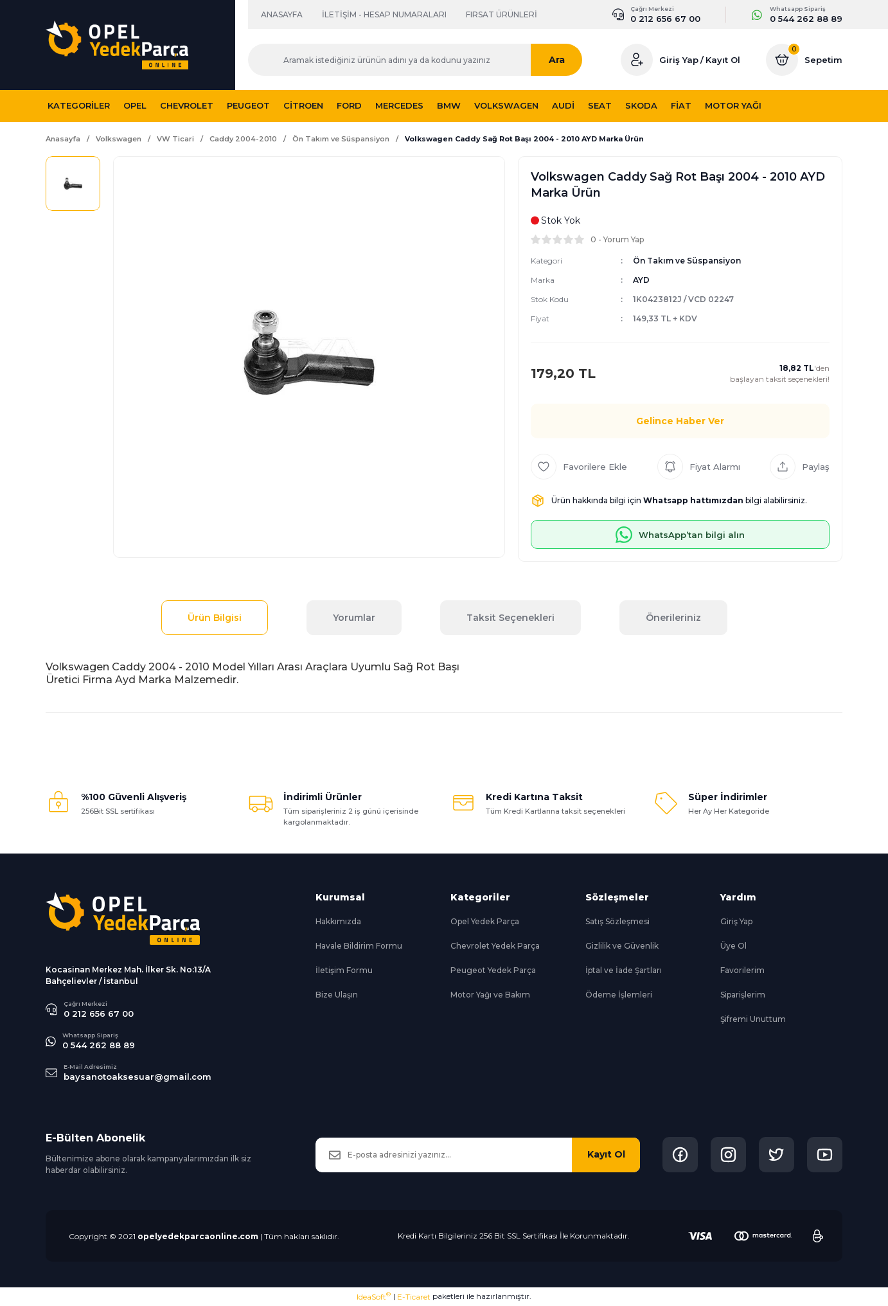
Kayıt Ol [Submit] (606, 1154)
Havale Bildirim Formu (358, 946)
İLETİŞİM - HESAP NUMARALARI (384, 14)
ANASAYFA (282, 14)
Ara (570, 60)
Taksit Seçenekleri (510, 617)
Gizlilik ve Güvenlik (622, 946)
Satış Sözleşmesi (617, 921)
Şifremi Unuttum (753, 1019)
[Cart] (804, 60)
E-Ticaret (414, 1297)
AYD (641, 280)
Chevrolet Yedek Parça (495, 946)
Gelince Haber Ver (680, 421)
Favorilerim (742, 970)
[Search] (421, 60)
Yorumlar (354, 617)
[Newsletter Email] (477, 1155)
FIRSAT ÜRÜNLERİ (501, 14)
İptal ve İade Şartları (623, 970)
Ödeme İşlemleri (618, 994)
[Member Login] (636, 59)
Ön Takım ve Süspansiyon (687, 260)
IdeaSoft (374, 1296)
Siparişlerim (742, 994)
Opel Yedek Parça (484, 921)
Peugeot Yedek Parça (493, 970)
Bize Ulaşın (336, 994)
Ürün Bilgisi (215, 617)
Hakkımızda (338, 921)
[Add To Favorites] (579, 466)
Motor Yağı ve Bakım (490, 994)
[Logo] (117, 45)
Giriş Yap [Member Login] (678, 60)
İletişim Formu (344, 970)
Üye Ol (733, 946)
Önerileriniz (673, 617)
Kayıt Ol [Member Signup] (723, 60)
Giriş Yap (736, 921)
